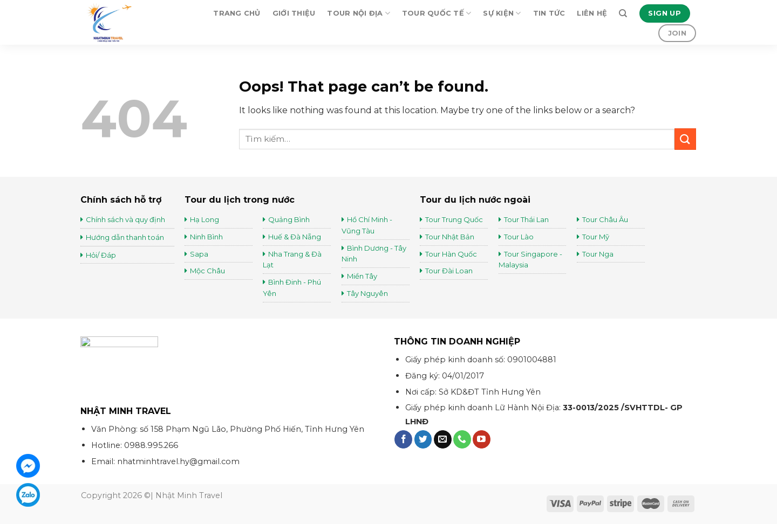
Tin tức (549, 13)
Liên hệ (592, 13)
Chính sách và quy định (125, 219)
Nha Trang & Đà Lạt (292, 260)
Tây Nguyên (367, 293)
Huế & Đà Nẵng (294, 236)
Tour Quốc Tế (437, 13)
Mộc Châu (207, 270)
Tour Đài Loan (449, 270)
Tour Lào (519, 236)
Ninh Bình (206, 236)
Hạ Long (204, 219)
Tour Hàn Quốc (451, 254)
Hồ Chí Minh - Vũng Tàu (367, 225)
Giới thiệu (294, 13)
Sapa (199, 254)
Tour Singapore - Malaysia (530, 260)
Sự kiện (502, 13)
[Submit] (685, 138)
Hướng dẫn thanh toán (125, 237)
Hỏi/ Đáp (101, 255)
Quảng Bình (289, 219)
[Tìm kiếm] (623, 13)
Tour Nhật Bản (450, 236)
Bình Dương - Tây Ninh (374, 254)
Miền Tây (362, 276)
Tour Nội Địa (358, 13)
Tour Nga (598, 254)
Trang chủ (236, 13)
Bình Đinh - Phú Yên (292, 288)
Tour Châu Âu (606, 219)
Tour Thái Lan (527, 219)
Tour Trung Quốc (454, 219)
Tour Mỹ (596, 236)
